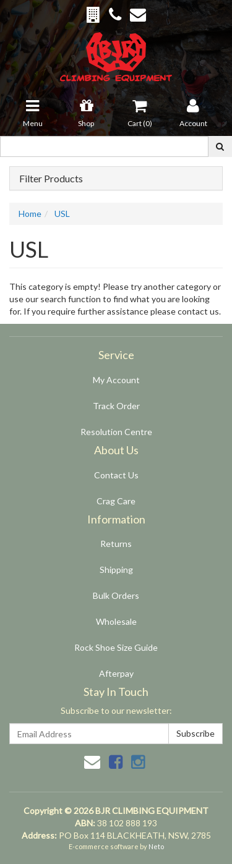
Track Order (116, 405)
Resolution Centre (116, 431)
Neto (156, 846)
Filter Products (51, 178)
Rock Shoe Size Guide (116, 647)
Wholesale (116, 621)
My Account (116, 380)
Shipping (116, 569)
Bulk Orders (116, 595)
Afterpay (116, 673)
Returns (116, 543)
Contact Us (116, 475)
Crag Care (116, 501)
